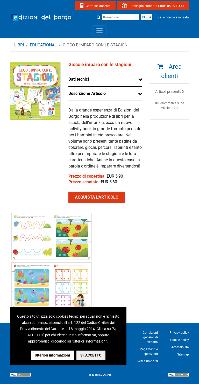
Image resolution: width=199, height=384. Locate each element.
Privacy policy (179, 332)
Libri (19, 45)
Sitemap (183, 354)
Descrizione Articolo (87, 93)
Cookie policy (179, 340)
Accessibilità (180, 347)
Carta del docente (98, 6)
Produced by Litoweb (100, 374)
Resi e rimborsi (147, 361)
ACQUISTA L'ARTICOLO (96, 197)
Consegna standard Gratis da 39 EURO (157, 6)
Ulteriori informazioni (52, 355)
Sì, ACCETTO (91, 355)
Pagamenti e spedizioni (149, 351)
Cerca (146, 17)
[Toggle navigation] (99, 30)
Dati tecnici (78, 79)
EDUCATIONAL (43, 45)
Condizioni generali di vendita (150, 337)
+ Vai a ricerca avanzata (172, 17)
